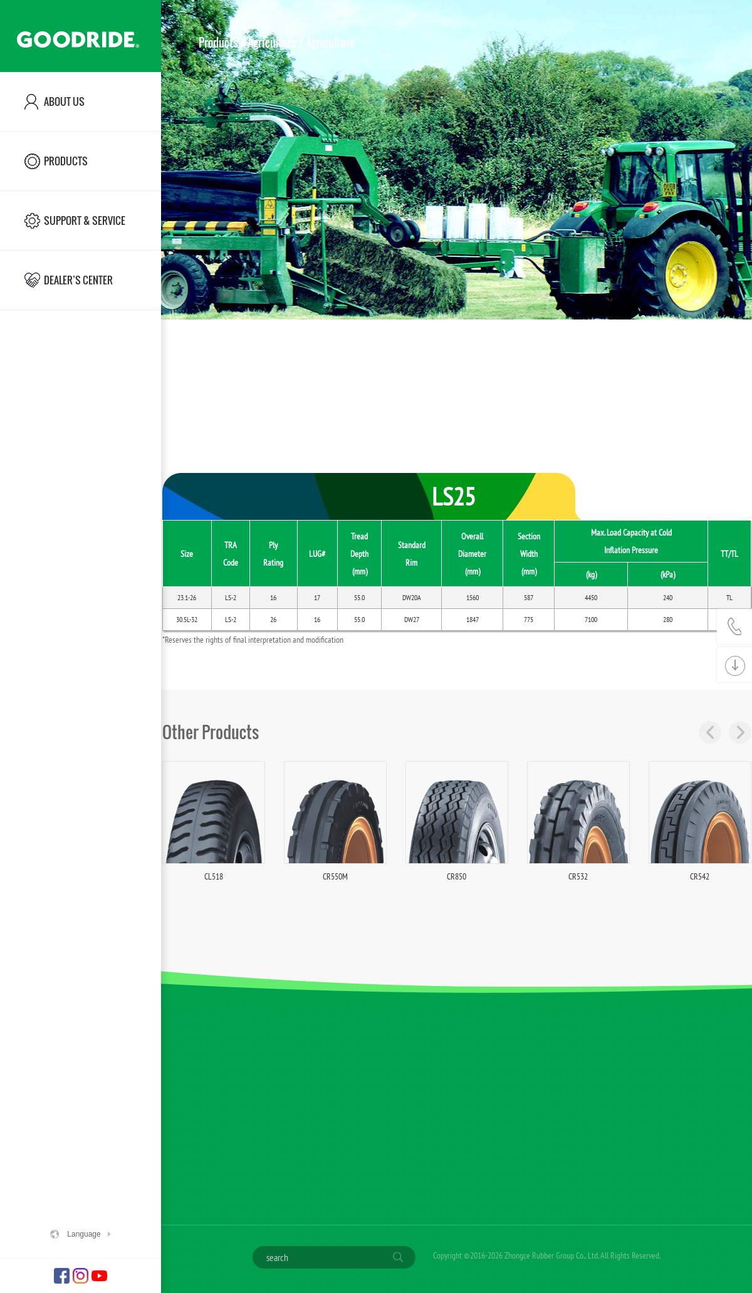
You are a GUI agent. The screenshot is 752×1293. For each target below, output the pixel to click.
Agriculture (272, 42)
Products (218, 42)
